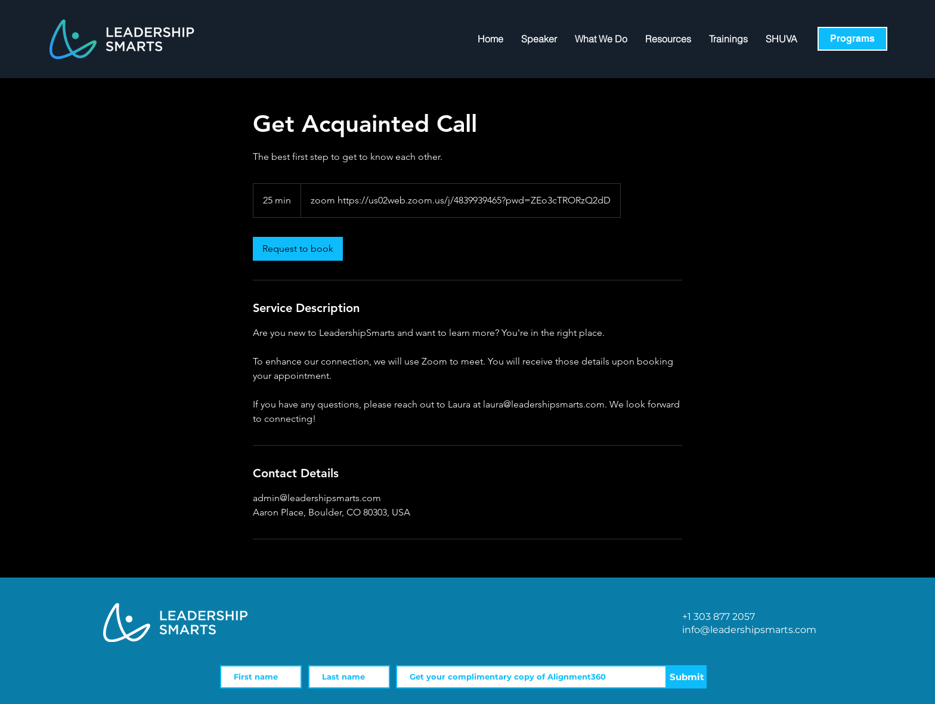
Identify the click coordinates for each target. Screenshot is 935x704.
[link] (298, 249)
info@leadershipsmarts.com (749, 629)
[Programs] (852, 39)
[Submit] (687, 676)
